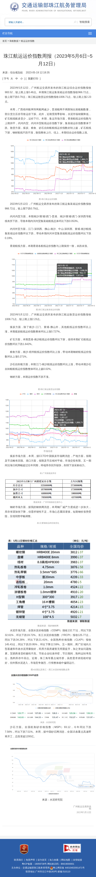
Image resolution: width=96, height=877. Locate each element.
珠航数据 (13, 41)
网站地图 (65, 860)
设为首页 (42, 860)
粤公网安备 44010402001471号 (67, 867)
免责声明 (30, 860)
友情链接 (77, 860)
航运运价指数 (28, 41)
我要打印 (33, 78)
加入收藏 (53, 860)
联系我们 (18, 860)
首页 (4, 41)
